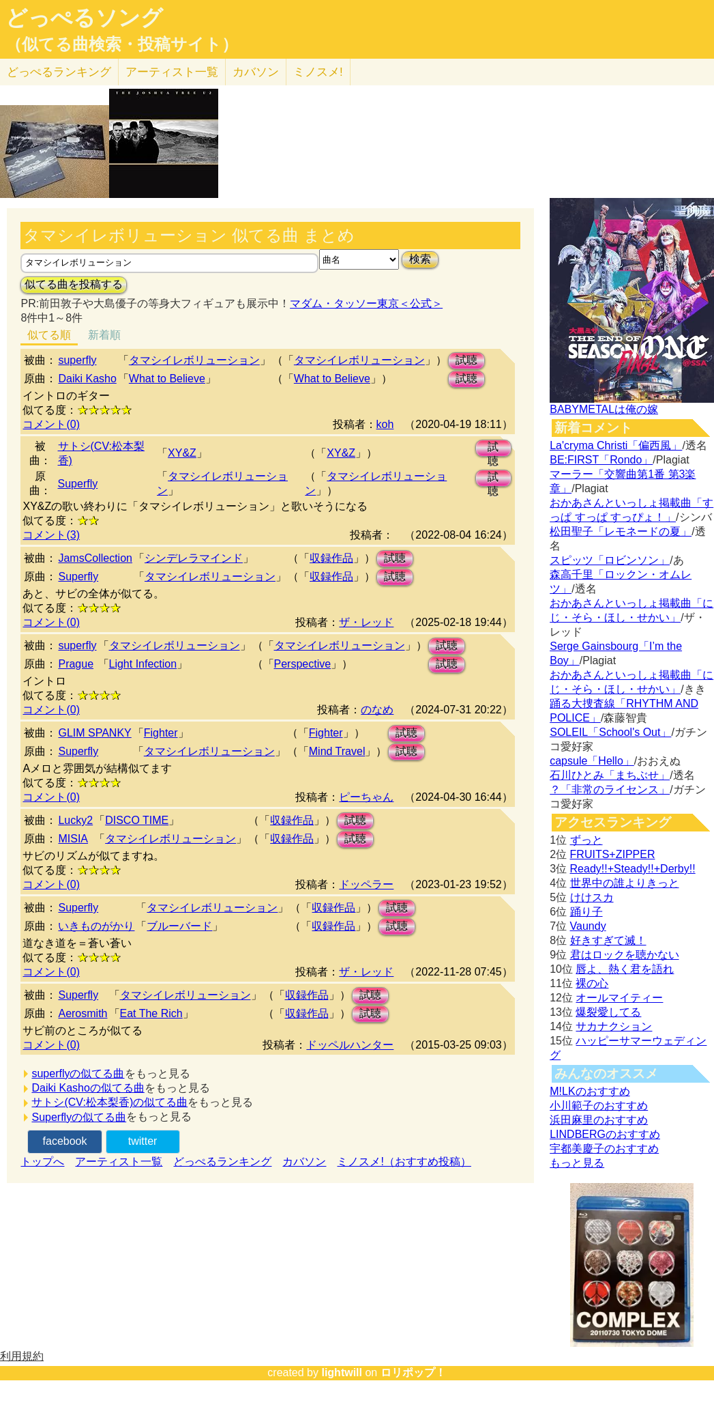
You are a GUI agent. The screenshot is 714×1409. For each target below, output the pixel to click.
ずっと (586, 840)
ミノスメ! (318, 72)
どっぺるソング (84, 17)
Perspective (302, 664)
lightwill (341, 1372)
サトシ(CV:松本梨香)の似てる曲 (109, 1102)
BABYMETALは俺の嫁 (604, 409)
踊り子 (586, 911)
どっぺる (59, 72)
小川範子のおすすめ (599, 1105)
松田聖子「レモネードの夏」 (620, 531)
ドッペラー (366, 884)
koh (385, 424)
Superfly (78, 483)
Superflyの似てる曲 (78, 1117)
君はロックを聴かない (624, 954)
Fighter (161, 733)
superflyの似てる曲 (77, 1073)
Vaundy (588, 926)
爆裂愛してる (608, 1012)
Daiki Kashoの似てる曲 (87, 1088)
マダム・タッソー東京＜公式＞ (366, 303)
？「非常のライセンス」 (610, 789)
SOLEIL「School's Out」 (610, 732)
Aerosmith (82, 1013)
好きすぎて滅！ (608, 940)
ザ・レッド (366, 622)
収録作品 (331, 558)
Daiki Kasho (87, 378)
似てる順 (49, 335)
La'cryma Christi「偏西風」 (616, 445)
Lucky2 (75, 820)
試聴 (466, 360)
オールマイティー (619, 998)
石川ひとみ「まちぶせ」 (610, 775)
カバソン (256, 72)
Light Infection (143, 664)
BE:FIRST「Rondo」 (601, 460)
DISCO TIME (136, 820)
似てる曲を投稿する (74, 284)
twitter (143, 1141)
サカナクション (614, 1026)
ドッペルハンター (349, 1045)
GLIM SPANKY (94, 733)
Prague (75, 664)
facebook (65, 1141)
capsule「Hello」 (592, 761)
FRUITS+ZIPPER (612, 854)
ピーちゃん (366, 797)
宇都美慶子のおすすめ (604, 1148)
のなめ (377, 709)
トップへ (42, 1161)
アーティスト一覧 (118, 1161)
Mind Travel (337, 751)
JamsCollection (95, 558)
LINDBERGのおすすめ (605, 1134)
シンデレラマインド (194, 558)
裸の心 (592, 983)
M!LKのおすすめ (589, 1091)
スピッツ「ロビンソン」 (610, 560)
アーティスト (171, 72)
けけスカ (592, 897)
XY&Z (182, 453)
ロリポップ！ (413, 1372)
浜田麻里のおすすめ (599, 1120)
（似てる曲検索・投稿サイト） (121, 44)
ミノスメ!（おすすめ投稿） (404, 1161)
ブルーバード (179, 926)
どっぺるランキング (222, 1161)
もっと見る (577, 1163)
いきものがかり (96, 926)
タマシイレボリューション (194, 360)
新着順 (104, 335)
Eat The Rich (151, 1013)
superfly (77, 360)
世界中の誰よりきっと (624, 883)
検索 (420, 259)
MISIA (73, 838)
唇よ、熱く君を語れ (625, 969)
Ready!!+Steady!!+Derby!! (633, 868)
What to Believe (167, 378)
